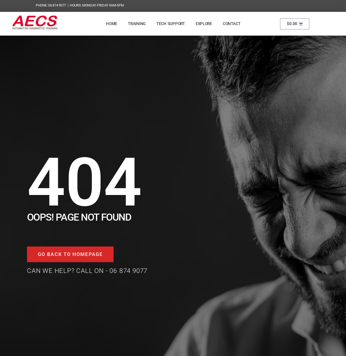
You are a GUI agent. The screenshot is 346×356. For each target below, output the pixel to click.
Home (111, 23)
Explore (204, 23)
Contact (232, 23)
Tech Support (171, 23)
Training (137, 23)
